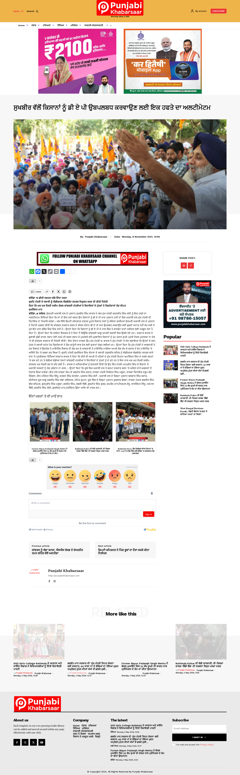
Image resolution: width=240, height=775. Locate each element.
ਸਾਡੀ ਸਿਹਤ (114, 743)
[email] (199, 725)
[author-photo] (23, 670)
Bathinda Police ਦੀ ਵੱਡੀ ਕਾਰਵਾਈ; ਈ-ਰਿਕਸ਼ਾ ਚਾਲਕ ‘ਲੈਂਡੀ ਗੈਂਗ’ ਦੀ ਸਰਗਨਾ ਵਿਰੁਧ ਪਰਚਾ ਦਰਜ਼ (194, 398)
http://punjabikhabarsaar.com (63, 573)
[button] (33, 11)
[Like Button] (32, 281)
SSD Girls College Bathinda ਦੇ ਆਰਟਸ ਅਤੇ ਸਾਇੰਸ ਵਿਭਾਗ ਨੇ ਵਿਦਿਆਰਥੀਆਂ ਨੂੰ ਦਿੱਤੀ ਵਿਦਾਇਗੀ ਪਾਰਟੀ (195, 351)
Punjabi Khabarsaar (96, 236)
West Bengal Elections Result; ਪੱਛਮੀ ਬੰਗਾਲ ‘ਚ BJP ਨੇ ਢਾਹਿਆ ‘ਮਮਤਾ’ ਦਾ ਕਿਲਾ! (193, 411)
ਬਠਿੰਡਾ (113, 757)
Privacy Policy (206, 742)
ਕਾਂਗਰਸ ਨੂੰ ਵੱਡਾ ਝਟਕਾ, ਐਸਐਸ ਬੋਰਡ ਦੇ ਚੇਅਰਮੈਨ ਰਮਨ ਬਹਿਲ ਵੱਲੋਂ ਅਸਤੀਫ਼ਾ (57, 549)
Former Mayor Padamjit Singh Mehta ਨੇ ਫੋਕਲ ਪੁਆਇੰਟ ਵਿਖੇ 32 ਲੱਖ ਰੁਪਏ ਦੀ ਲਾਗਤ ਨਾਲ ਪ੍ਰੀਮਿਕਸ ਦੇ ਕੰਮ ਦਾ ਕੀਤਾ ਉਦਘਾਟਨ (195, 384)
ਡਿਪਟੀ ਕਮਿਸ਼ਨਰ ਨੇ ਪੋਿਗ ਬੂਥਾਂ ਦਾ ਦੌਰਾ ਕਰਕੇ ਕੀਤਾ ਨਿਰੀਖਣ (123, 549)
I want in (199, 734)
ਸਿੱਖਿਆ (113, 729)
